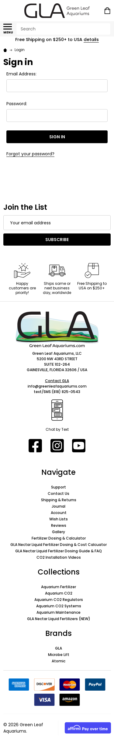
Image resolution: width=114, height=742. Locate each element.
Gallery (58, 531)
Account (59, 512)
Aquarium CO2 (58, 593)
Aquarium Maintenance (58, 612)
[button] (57, 329)
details (91, 39)
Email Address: (21, 74)
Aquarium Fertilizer (58, 586)
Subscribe (57, 239)
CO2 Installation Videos (58, 557)
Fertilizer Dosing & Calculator (59, 538)
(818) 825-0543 (66, 391)
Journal (58, 506)
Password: (16, 104)
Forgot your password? (30, 154)
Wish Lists (58, 519)
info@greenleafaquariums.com (57, 386)
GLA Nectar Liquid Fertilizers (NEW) (58, 618)
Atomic (58, 661)
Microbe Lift (58, 654)
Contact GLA (57, 380)
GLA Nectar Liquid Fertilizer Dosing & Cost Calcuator (58, 544)
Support (58, 487)
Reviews (58, 525)
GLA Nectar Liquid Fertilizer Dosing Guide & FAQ (58, 551)
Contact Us (58, 493)
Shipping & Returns (58, 499)
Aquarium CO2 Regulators (58, 599)
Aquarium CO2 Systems (58, 606)
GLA (58, 648)
